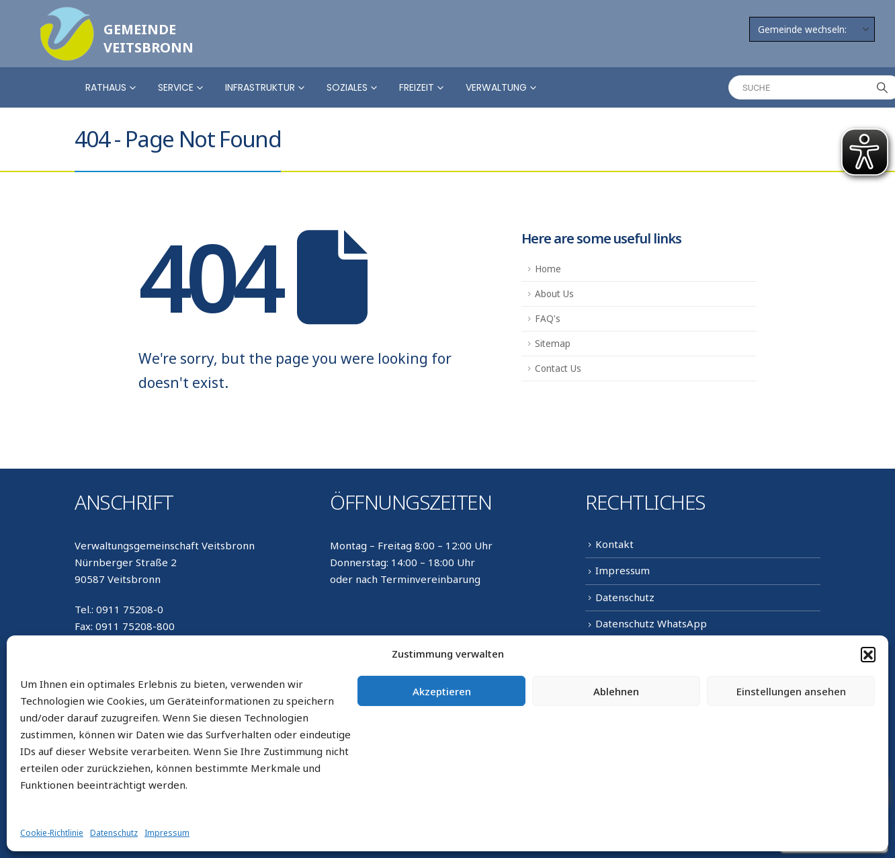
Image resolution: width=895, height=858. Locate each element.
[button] (868, 654)
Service (176, 87)
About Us (554, 294)
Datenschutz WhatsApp (651, 623)
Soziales (347, 87)
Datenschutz (114, 832)
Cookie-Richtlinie (51, 832)
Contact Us (558, 368)
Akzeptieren (442, 691)
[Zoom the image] (67, 15)
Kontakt (614, 544)
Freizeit (416, 87)
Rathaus (105, 87)
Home (548, 269)
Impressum (166, 832)
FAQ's (547, 319)
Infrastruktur (260, 87)
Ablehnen (616, 691)
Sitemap (552, 344)
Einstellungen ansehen (791, 691)
